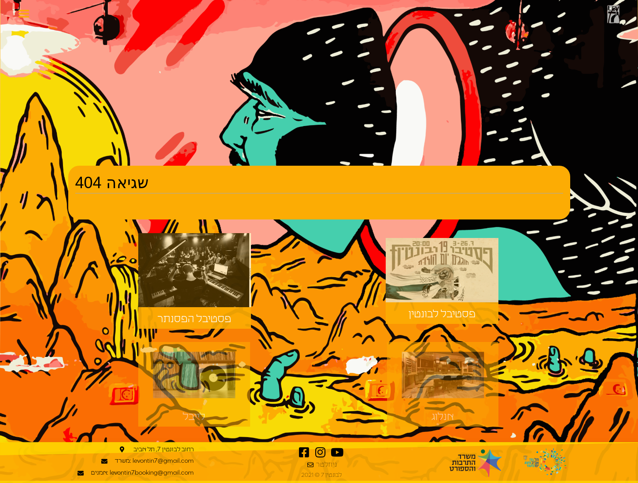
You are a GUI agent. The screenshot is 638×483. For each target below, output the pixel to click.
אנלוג (442, 417)
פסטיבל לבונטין (442, 314)
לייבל (194, 417)
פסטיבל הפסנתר (194, 319)
